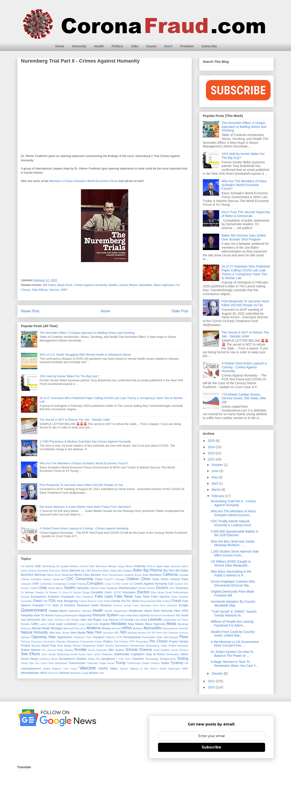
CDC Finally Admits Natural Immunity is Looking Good (231, 523)
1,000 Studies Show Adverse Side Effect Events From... (235, 553)
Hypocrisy (85, 615)
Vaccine (54, 289)
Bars (83, 570)
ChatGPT (108, 579)
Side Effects (40, 289)
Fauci (37, 601)
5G (23, 566)
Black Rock (64, 285)
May (214, 477)
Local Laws (55, 624)
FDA (51, 601)
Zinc (101, 672)
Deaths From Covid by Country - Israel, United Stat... (233, 633)
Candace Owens (41, 579)
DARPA (34, 588)
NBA (52, 632)
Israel (184, 615)
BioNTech (27, 574)
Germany (145, 605)
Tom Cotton (41, 663)
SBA (111, 650)
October (217, 465)
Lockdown (71, 624)
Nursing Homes (137, 632)
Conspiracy (59, 583)
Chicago (120, 579)
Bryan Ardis (141, 574)
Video (114, 668)
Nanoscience (170, 628)
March (216, 489)
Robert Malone (31, 650)
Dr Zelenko (75, 592)
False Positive (179, 596)
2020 (212, 687)
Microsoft (69, 628)
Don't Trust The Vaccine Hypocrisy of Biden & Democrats (246, 214)
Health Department (116, 610)
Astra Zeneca (29, 570)
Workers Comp (79, 672)
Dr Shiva (63, 592)
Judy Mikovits (111, 619)
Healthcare (136, 610)
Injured (144, 615)
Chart (98, 579)
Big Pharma (152, 570)
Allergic (112, 566)
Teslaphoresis (168, 658)
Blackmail (67, 574)
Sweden (81, 658)
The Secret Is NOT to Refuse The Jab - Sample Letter (75, 419)
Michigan (57, 628)
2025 (212, 440)
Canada (183, 574)
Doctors (162, 588)
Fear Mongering (67, 601)
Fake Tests (142, 596)
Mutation (138, 628)
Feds (100, 601)
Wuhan (93, 673)
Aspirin (184, 566)
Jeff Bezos (59, 620)
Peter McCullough (167, 637)
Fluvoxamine (147, 600)
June (215, 471)
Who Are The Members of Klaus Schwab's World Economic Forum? (84, 463)
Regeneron (88, 645)
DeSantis (83, 588)
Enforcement (180, 592)
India (122, 615)
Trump (120, 663)
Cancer (25, 579)
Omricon (183, 633)
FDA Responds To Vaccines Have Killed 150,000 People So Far (81, 485)
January (217, 673)
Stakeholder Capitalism (129, 654)
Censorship (84, 579)
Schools (131, 650)
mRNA (126, 628)
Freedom (187, 46)
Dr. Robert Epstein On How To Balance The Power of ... (232, 653)
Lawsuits (155, 619)
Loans (43, 623)
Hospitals (27, 615)
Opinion (25, 637)
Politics (117, 46)
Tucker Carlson (150, 663)
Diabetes (94, 588)
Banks (65, 570)
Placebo (61, 641)
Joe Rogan (94, 619)
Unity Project (70, 668)
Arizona (175, 566)
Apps (167, 566)
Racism (36, 645)
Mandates (145, 285)
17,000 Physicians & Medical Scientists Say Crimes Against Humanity (85, 441)
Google (183, 605)
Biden (137, 570)
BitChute (40, 574)
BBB (88, 570)
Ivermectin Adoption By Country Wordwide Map (233, 603)
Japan (50, 620)
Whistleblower (30, 673)
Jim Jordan (72, 619)
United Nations (52, 668)
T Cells (120, 659)
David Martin (55, 587)
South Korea (78, 654)
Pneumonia (87, 641)
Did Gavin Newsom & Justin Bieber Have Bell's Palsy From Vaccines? (85, 506)
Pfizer (183, 637)
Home (59, 46)
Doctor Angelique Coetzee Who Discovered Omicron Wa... (233, 583)
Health (99, 46)
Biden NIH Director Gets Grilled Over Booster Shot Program (244, 237)
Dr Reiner (51, 592)
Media (171, 624)
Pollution (123, 641)
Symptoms (108, 658)
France (166, 600)
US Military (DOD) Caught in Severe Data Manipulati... (231, 563)
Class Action (160, 579)
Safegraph (101, 650)
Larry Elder (140, 619)
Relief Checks (105, 645)
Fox (158, 601)
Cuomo (178, 583)
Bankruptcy (55, 570)
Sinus (45, 654)
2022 (212, 459)
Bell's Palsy (110, 570)
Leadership (169, 619)
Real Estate (64, 645)
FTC (48, 605)
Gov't (168, 46)
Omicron (173, 632)
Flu (123, 601)
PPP (132, 641)
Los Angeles (101, 624)
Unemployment (31, 668)
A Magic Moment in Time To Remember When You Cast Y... (234, 663)
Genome (117, 605)
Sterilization (172, 654)
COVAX (116, 584)
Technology (151, 658)
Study (34, 658)
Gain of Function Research (71, 605)
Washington (174, 668)
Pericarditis (148, 637)
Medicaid (183, 623)
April (215, 483)
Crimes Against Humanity (90, 285)
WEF (64, 289)
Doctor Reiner (128, 285)
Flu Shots (133, 601)
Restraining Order (156, 645)
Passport (99, 637)
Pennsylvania (131, 637)
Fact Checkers (84, 596)
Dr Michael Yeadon (32, 592)
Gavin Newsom (101, 605)
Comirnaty (46, 583)
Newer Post (30, 311)
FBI (45, 600)
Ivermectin (33, 619)
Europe (25, 596)
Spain (90, 654)
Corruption (95, 583)
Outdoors (78, 637)
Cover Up (127, 583)
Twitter (165, 663)
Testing (182, 658)
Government (34, 610)
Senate (174, 650)
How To (39, 615)
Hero (177, 610)
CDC (70, 579)
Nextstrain (108, 633)
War (146, 668)
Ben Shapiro (125, 570)
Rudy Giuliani (65, 649)
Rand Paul (49, 645)
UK (186, 663)
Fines (107, 600)
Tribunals (92, 663)
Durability (97, 592)
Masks (139, 624)
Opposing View (43, 637)
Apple (159, 566)
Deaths (113, 285)
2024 (212, 447)
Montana (115, 628)
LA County (126, 619)
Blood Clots (82, 574)
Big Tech (169, 570)
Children (132, 579)
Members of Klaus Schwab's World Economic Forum (83, 181)
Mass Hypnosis (164, 285)
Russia (91, 650)
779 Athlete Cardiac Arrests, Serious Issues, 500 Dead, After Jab (244, 398)
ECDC (117, 592)
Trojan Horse (107, 663)
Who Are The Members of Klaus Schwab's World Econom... (233, 513)
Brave (105, 575)
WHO (44, 673)
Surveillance (67, 658)
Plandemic (73, 641)
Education (129, 592)
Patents (110, 637)
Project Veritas (178, 641)
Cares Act (59, 579)
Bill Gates (49, 285)
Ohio (165, 633)
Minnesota (80, 628)
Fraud (176, 601)
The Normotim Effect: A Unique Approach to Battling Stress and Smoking (87, 332)
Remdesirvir (122, 645)
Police (98, 641)
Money (106, 628)
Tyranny (177, 663)
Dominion (182, 588)
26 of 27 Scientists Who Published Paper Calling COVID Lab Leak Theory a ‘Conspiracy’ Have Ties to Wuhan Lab (246, 272)
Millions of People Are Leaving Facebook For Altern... (232, 623)
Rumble (80, 650)
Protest (25, 645)
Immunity (79, 46)
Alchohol (84, 566)
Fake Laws (104, 596)
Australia (43, 570)
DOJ (172, 587)
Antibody (140, 566)
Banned (75, 570)
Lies (34, 624)
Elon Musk (157, 592)
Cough (108, 584)
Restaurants (137, 645)
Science (145, 650)
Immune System (105, 615)
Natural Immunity (34, 632)
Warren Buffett (158, 668)
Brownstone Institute (121, 574)
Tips (31, 663)
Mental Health (41, 628)
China (145, 579)
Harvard (87, 610)
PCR (119, 637)
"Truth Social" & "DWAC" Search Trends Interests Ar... (234, 613)
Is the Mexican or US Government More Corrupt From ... (235, 643)
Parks (89, 637)
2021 (212, 681)
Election (143, 592)
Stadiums (107, 654)
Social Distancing (58, 654)
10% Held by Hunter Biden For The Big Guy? (69, 376)
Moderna (94, 628)
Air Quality (62, 566)
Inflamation (132, 615)
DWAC (109, 592)
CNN (35, 583)
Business (156, 574)
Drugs (86, 592)
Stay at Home (155, 654)
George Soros (131, 605)
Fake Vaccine (160, 596)
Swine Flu (94, 658)
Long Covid (86, 623)
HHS (185, 610)
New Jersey (62, 632)
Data (43, 588)
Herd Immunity (163, 610)
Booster (96, 574)
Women (65, 673)
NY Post (157, 632)
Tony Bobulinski (57, 663)
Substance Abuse (48, 659)
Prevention (142, 641)
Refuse (77, 645)
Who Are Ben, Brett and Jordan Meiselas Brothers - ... (233, 543)
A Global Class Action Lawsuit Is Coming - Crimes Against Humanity (84, 528)
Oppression (64, 637)
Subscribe (209, 46)
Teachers (138, 658)
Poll (116, 641)
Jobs (134, 46)
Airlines (74, 566)
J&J (43, 619)
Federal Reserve (88, 601)
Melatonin (26, 628)
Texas (24, 663)
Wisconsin (53, 673)
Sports (97, 654)
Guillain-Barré (58, 610)
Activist (29, 566)
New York (94, 632)
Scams (151, 46)
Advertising (48, 566)
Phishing (25, 641)
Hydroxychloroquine (66, 615)
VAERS (103, 668)
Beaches (97, 570)
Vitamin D (136, 668)
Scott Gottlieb (161, 649)
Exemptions (38, 596)
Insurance (155, 615)
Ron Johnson (49, 650)
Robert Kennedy (178, 645)
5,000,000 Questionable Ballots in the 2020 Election (234, 533)
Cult (170, 583)
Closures (26, 583)
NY (149, 632)
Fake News (123, 596)
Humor (49, 615)
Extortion (54, 596)
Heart (148, 610)
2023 (212, 453)
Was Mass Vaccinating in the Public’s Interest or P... (231, 573)
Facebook (67, 596)
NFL (116, 632)
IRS (178, 615)
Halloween (74, 610)
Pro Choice (159, 641)
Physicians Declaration (43, 641)
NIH (123, 632)
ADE (38, 566)
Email (168, 592)
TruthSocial (133, 663)
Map (131, 624)
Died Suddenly (109, 587)
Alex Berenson (98, 566)
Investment (168, 615)
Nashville (183, 628)
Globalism (172, 605)
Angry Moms (125, 566)
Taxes (128, 659)
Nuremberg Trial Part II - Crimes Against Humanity (233, 503)
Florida (115, 601)
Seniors (183, 649)
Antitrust (151, 566)
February (218, 496)
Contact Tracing (76, 583)
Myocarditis (153, 628)
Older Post (179, 311)
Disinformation (127, 588)
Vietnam (123, 668)
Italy (23, 619)
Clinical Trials (179, 579)
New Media (77, 632)
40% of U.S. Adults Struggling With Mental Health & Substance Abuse (85, 354)
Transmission (77, 663)
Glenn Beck (159, 605)
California (170, 574)
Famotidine (27, 601)
